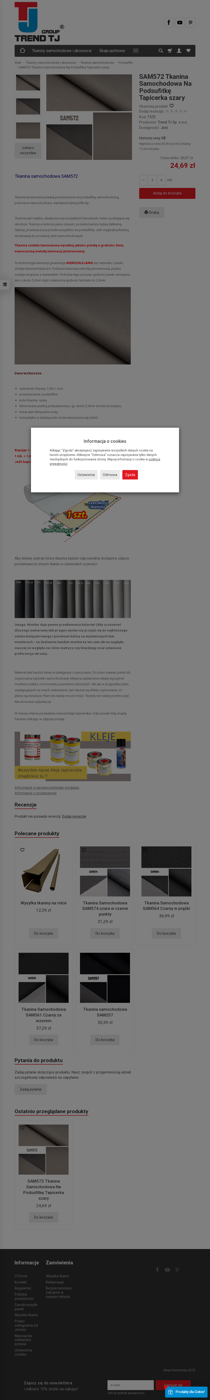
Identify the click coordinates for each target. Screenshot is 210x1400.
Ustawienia (86, 475)
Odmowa (110, 475)
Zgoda (130, 475)
